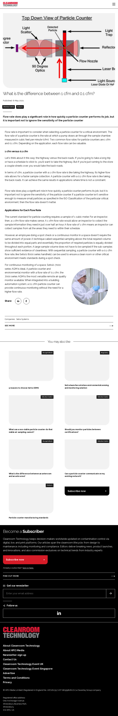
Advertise (9, 673)
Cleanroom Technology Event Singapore (28, 668)
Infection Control (8, 107)
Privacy (7, 682)
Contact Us (10, 659)
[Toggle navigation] (114, 4)
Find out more (11, 576)
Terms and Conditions (16, 677)
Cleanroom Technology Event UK (23, 664)
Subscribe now (77, 491)
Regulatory (104, 352)
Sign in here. (28, 568)
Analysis (20, 107)
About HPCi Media (13, 650)
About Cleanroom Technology (21, 645)
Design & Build (47, 352)
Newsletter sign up (14, 655)
